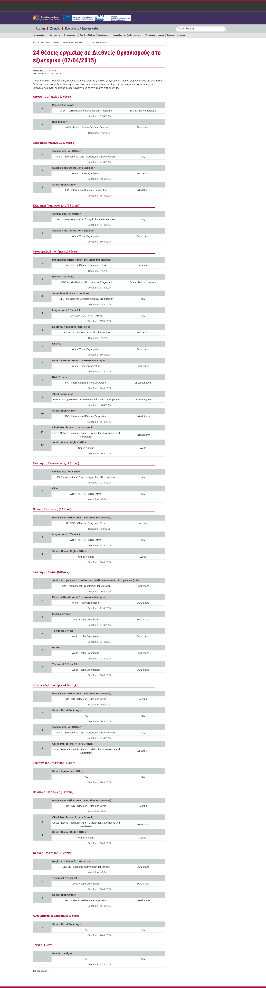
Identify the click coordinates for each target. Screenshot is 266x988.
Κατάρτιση (55, 35)
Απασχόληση (39, 35)
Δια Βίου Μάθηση (87, 35)
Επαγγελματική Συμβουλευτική (126, 35)
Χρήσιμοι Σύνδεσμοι (176, 35)
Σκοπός (55, 28)
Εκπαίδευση (69, 35)
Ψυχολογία (150, 35)
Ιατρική (160, 35)
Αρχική (40, 28)
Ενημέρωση (103, 35)
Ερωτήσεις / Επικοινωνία (81, 28)
